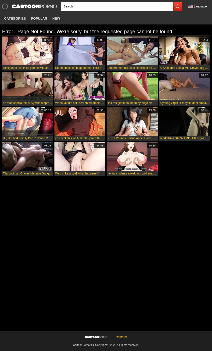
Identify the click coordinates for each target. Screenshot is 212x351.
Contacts (121, 337)
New (56, 18)
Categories (15, 18)
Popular (39, 18)
